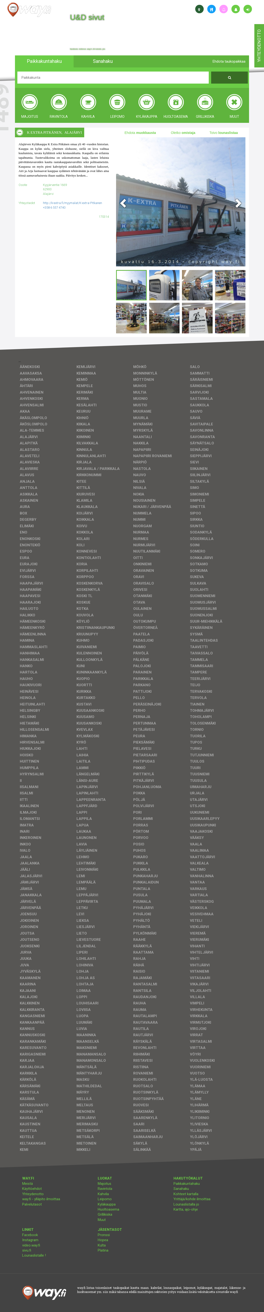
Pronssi (104, 1235)
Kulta (102, 1245)
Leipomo (105, 1199)
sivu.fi (26, 1250)
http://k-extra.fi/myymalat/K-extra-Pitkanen (72, 203)
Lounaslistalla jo (186, 1204)
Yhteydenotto (33, 1194)
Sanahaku (181, 1189)
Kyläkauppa (107, 1204)
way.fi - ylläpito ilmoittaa (41, 1199)
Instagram (30, 1240)
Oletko (183, 133)
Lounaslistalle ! (34, 1255)
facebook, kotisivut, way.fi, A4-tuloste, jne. (87, 49)
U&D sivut (87, 17)
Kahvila (103, 1194)
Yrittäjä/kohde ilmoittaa (192, 1199)
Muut (102, 1220)
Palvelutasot (32, 1204)
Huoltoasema (108, 1209)
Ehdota (140, 133)
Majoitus (104, 1183)
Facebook (30, 1235)
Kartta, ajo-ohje (186, 1209)
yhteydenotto (259, 45)
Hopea (103, 1240)
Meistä (27, 1183)
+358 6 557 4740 (54, 207)
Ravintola (105, 1189)
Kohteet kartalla (186, 1194)
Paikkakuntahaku (187, 1183)
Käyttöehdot (32, 1189)
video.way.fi (31, 1245)
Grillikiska (105, 1214)
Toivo (223, 133)
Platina (103, 1250)
